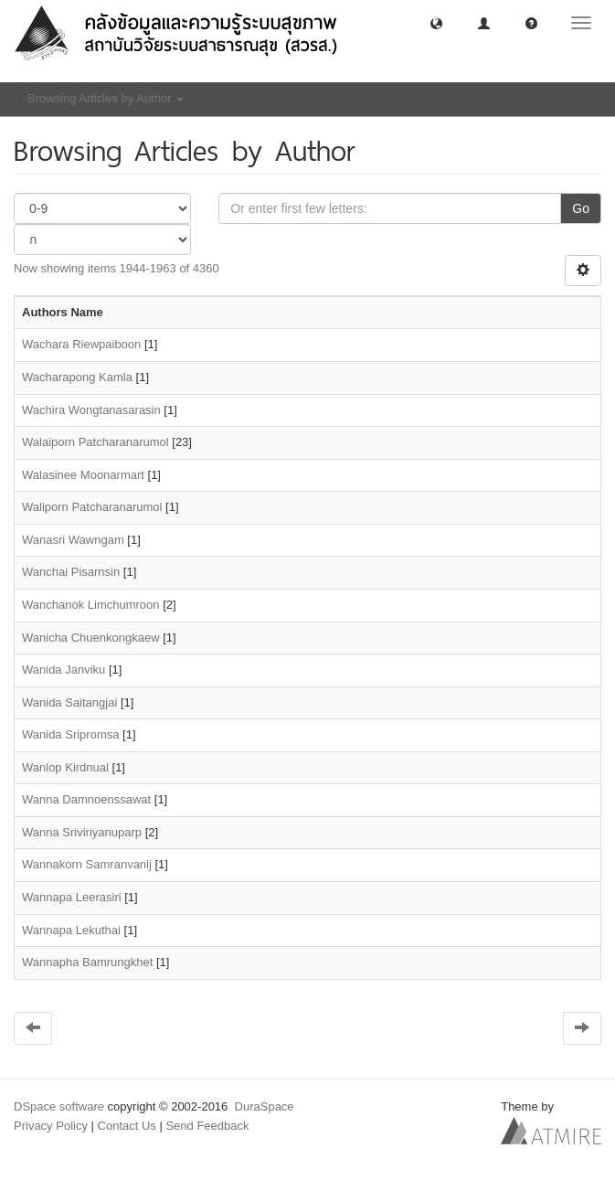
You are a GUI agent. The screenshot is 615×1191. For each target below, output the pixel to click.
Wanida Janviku (63, 669)
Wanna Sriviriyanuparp (82, 832)
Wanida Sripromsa (70, 734)
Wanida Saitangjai (69, 702)
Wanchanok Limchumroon (91, 604)
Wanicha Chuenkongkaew (91, 637)
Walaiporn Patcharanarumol (95, 442)
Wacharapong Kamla (77, 377)
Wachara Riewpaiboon (81, 344)
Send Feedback (207, 1126)
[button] (436, 22)
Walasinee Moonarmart (83, 475)
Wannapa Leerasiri (72, 897)
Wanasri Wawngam (73, 540)
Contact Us (127, 1126)
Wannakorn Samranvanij (87, 864)
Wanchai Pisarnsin (71, 572)
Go (580, 208)
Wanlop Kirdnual (65, 767)
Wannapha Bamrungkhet (87, 962)
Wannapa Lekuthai (71, 930)
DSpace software (59, 1106)
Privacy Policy (51, 1126)
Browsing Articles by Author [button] (105, 98)
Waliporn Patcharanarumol (92, 507)
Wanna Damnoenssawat (86, 799)
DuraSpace (264, 1106)
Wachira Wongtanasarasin (91, 410)
